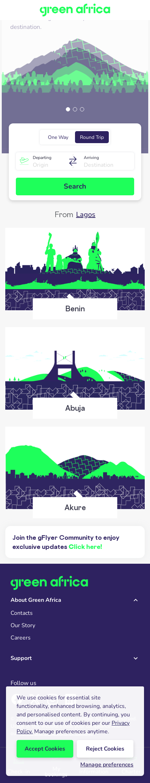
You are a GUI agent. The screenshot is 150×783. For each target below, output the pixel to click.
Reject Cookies (105, 749)
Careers (21, 638)
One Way (58, 137)
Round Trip (92, 137)
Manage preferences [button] (106, 765)
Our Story (23, 625)
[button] (68, 109)
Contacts (22, 613)
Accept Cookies (45, 749)
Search (75, 186)
